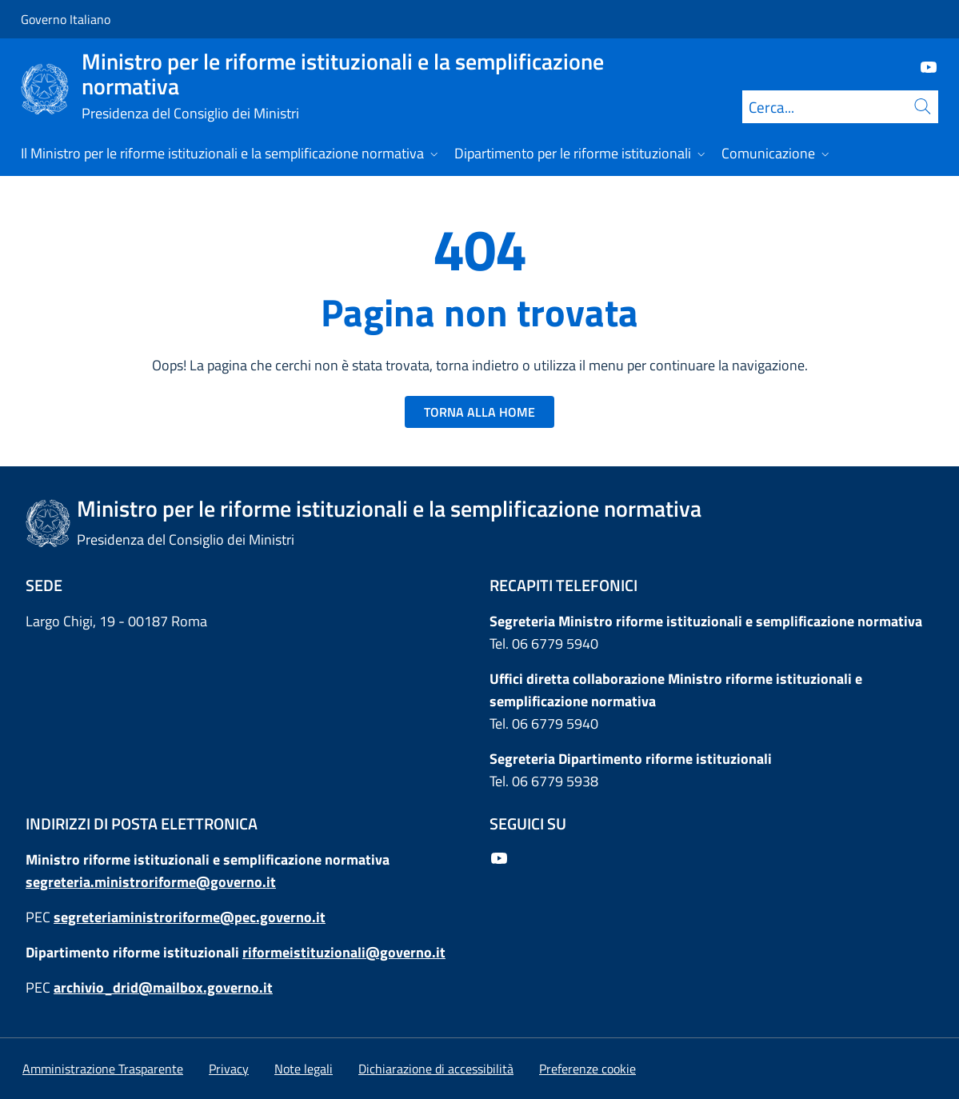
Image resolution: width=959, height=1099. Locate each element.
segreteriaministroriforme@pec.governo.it (190, 917)
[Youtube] (922, 66)
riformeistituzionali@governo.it (344, 952)
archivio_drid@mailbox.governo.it (163, 987)
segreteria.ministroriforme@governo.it (151, 882)
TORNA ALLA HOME (479, 412)
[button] (587, 1068)
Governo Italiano (65, 19)
